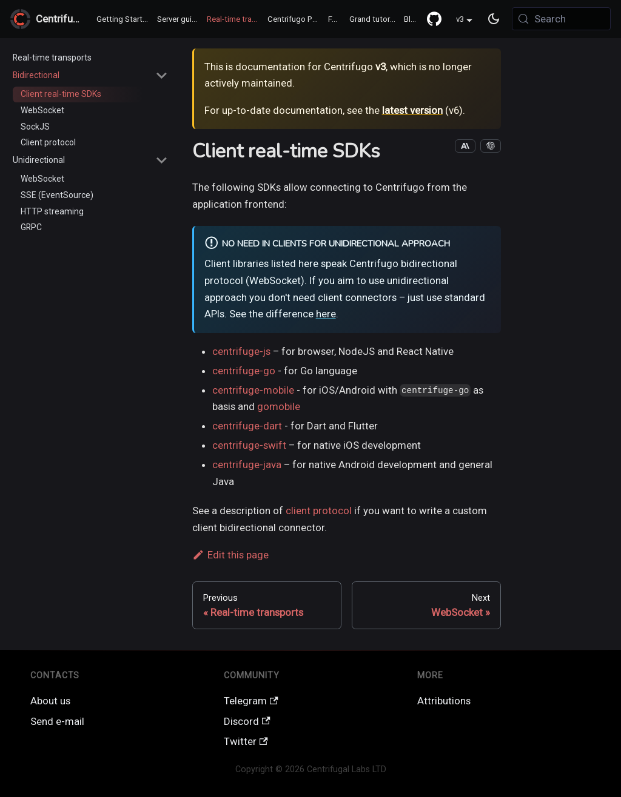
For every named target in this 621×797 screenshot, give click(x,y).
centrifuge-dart (247, 426)
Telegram (251, 701)
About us (50, 701)
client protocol (319, 510)
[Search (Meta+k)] (561, 18)
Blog (412, 19)
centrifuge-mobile (253, 390)
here (326, 314)
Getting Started (124, 19)
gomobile (278, 406)
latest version (412, 110)
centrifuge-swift (249, 445)
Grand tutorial (373, 19)
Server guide (179, 19)
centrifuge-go (243, 371)
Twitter (246, 741)
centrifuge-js (241, 351)
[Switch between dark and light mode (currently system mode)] (494, 19)
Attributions (444, 701)
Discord (247, 721)
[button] (90, 75)
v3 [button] (460, 19)
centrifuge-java (246, 464)
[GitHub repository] (434, 18)
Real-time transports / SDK (235, 19)
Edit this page (230, 555)
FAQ (335, 19)
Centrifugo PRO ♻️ (295, 19)
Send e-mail (57, 721)
